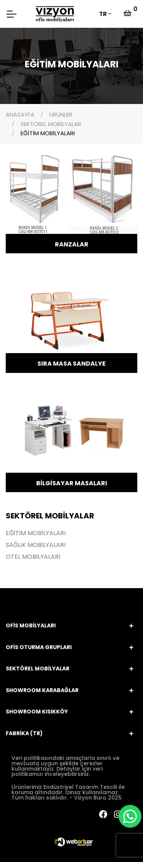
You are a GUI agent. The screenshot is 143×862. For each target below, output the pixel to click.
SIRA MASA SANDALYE (71, 363)
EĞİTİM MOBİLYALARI (48, 133)
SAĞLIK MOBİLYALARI (36, 545)
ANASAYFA (20, 114)
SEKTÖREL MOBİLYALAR (51, 124)
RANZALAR (71, 244)
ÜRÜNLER (60, 114)
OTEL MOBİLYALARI (33, 557)
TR (103, 14)
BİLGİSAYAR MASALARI (71, 483)
